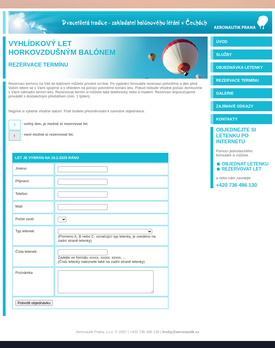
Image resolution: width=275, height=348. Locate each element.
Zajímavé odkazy (234, 106)
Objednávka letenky (239, 67)
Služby (224, 54)
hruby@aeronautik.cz (180, 336)
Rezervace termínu (237, 80)
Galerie (224, 93)
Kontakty (227, 119)
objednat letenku (245, 164)
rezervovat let (241, 169)
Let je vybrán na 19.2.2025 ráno (47, 158)
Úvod (221, 41)
